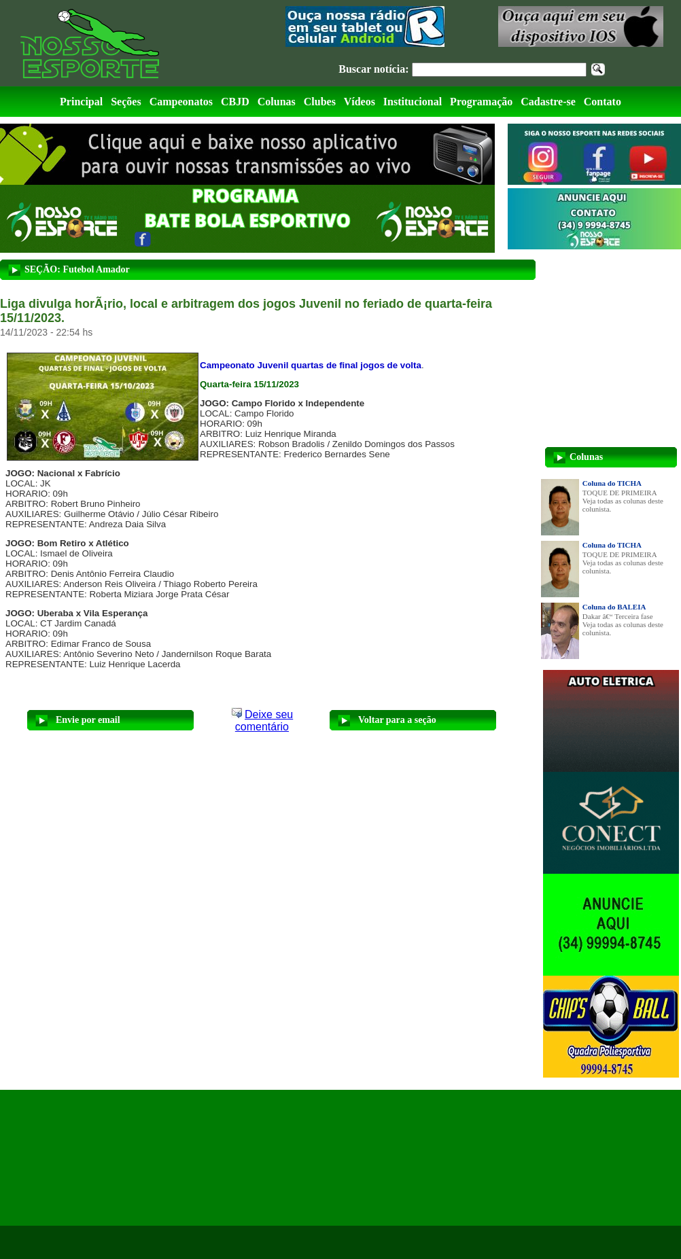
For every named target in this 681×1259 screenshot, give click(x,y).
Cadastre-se (548, 101)
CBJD (235, 101)
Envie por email (88, 720)
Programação (481, 101)
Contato (602, 101)
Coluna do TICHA (612, 483)
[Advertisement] (123, 1158)
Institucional (412, 101)
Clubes (320, 101)
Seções (126, 101)
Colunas (277, 101)
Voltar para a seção (397, 720)
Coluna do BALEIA (614, 607)
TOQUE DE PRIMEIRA (619, 493)
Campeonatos (181, 101)
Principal (81, 101)
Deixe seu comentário (264, 720)
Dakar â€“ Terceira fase (617, 616)
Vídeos (359, 101)
